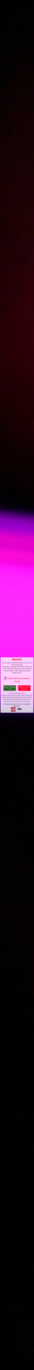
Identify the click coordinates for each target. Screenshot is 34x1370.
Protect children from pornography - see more (17, 679)
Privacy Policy (26, 701)
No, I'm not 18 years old (24, 688)
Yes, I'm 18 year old (9, 688)
